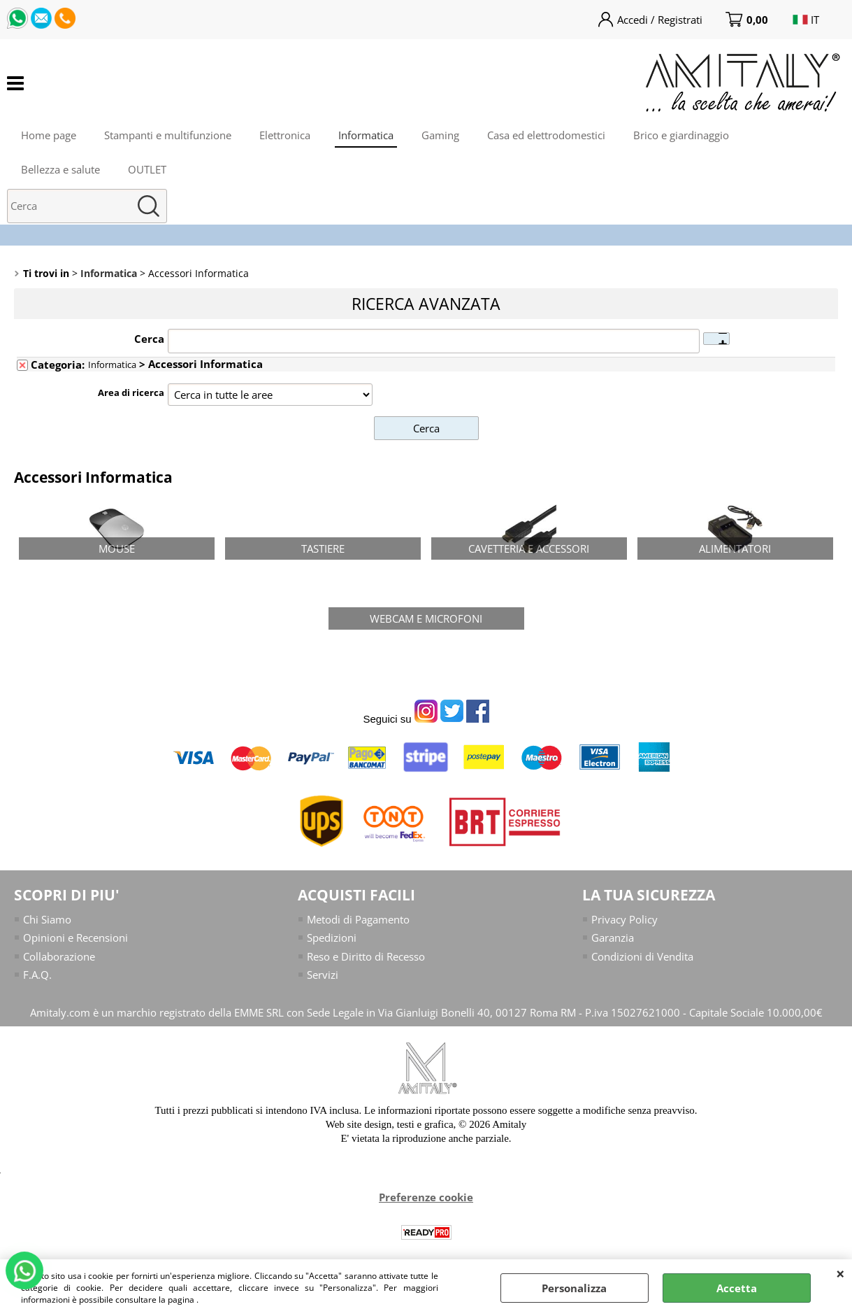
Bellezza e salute (60, 169)
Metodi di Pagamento (358, 919)
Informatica (365, 135)
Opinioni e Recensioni (75, 937)
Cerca (149, 339)
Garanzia (612, 937)
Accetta (736, 1288)
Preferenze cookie (426, 1197)
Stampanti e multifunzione (167, 135)
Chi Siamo (47, 919)
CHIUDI (840, 1273)
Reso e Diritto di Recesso (366, 956)
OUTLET (147, 169)
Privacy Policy (624, 919)
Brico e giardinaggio (681, 135)
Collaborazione (59, 956)
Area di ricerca (131, 392)
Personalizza (574, 1288)
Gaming (440, 135)
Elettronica (284, 135)
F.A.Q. (37, 975)
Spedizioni (331, 937)
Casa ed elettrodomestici (546, 135)
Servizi (322, 975)
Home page (48, 135)
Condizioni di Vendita (642, 956)
